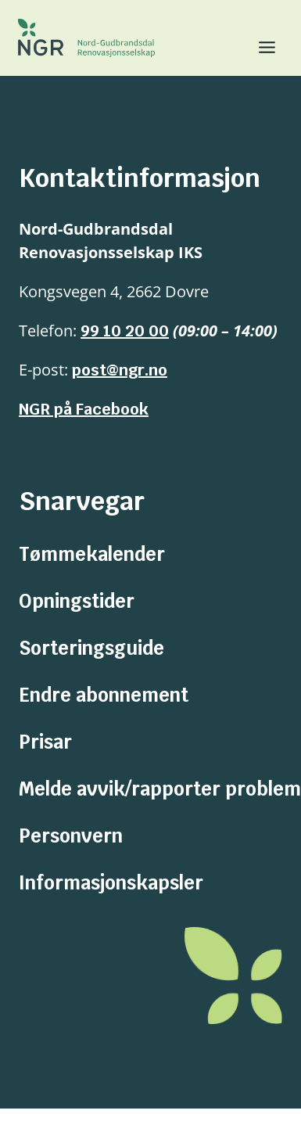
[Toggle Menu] (260, 47)
